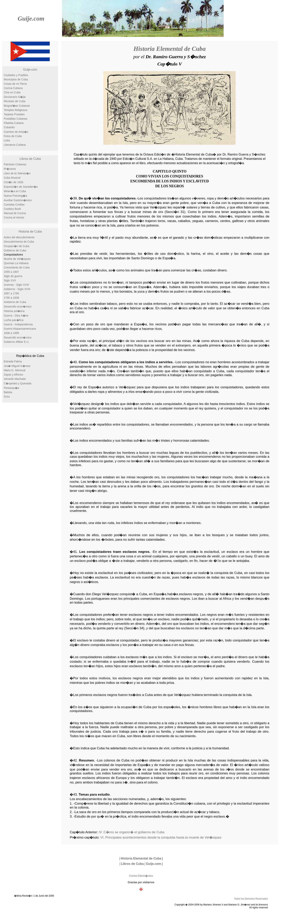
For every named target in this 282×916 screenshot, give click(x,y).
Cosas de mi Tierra (15, 83)
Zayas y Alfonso (13, 374)
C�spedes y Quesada (17, 383)
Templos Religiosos (15, 110)
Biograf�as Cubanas (17, 105)
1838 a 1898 (11, 333)
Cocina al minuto (14, 217)
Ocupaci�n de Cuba (16, 246)
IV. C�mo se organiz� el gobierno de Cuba (131, 832)
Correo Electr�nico (141, 875)
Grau (7, 396)
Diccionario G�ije (15, 96)
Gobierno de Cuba (15, 250)
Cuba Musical (12, 177)
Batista (8, 392)
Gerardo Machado (15, 378)
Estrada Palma (13, 361)
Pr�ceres (10, 168)
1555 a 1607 (11, 271)
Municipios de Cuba (16, 79)
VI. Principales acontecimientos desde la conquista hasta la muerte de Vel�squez (160, 837)
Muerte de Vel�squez (17, 258)
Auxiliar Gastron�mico (18, 200)
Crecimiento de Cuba (17, 267)
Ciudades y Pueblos (16, 75)
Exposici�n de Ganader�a (21, 186)
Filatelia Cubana (14, 123)
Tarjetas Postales (14, 114)
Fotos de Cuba (13, 136)
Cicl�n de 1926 (13, 182)
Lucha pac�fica (13, 320)
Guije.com (31, 18)
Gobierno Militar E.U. (16, 341)
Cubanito (9, 127)
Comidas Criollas (14, 204)
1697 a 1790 (11, 293)
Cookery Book (12, 208)
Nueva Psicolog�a (15, 195)
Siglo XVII (10, 280)
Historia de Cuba (30, 231)
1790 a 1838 (11, 297)
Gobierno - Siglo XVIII (17, 289)
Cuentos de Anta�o (16, 131)
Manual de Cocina (15, 213)
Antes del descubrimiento (19, 237)
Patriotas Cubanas (15, 164)
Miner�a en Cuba (15, 191)
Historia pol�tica (14, 311)
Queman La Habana (16, 263)
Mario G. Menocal (14, 370)
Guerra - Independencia (18, 324)
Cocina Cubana (13, 88)
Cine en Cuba (12, 92)
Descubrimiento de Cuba (19, 241)
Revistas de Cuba (14, 101)
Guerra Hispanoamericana (20, 328)
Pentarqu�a (11, 387)
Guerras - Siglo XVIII (16, 284)
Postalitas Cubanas (15, 118)
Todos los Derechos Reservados (251, 898)
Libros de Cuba (30, 158)
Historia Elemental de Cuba (169, 48)
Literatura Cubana (15, 144)
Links (7, 140)
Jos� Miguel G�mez (17, 365)
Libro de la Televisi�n (17, 173)
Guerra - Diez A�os (16, 315)
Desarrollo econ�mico (18, 306)
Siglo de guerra (13, 276)
